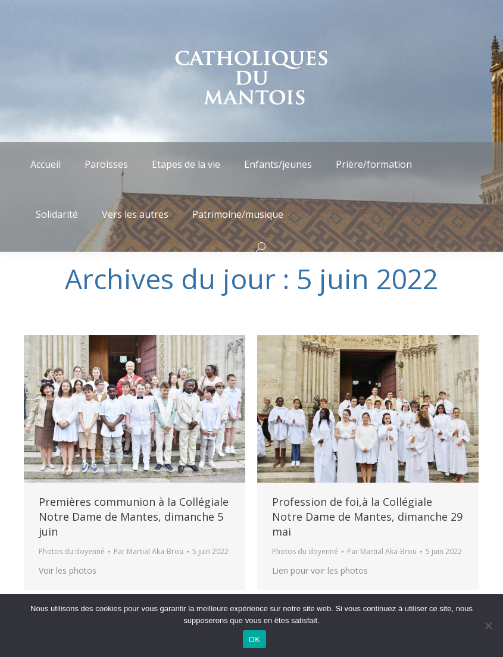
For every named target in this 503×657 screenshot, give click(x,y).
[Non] (488, 625)
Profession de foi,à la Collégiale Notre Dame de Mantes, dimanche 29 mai (367, 517)
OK (254, 639)
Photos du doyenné (72, 551)
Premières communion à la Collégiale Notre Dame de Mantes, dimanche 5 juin (134, 517)
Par (148, 551)
